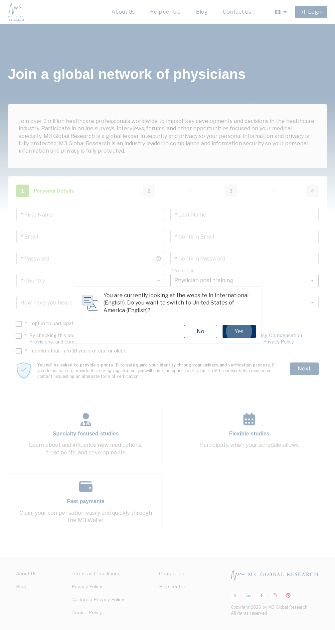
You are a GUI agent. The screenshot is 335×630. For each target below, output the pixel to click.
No (200, 331)
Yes (239, 331)
